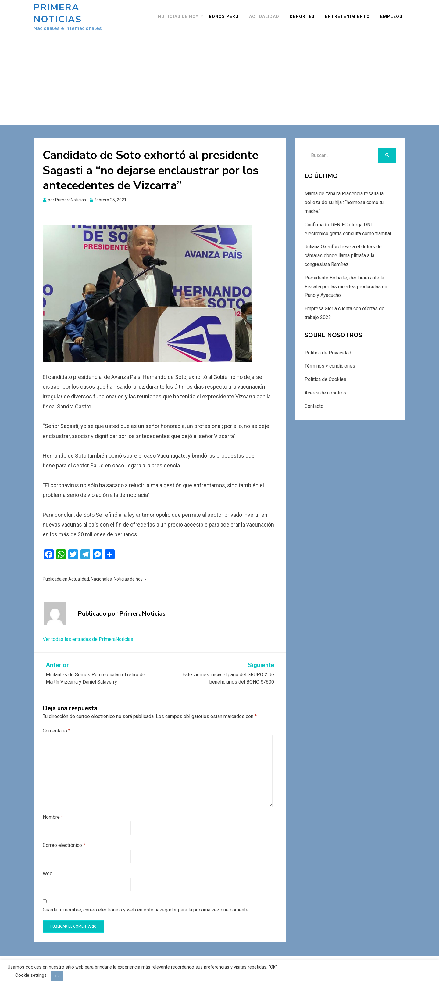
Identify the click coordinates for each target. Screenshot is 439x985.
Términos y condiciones (330, 360)
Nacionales (101, 572)
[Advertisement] (219, 68)
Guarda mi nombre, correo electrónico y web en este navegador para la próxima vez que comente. (146, 904)
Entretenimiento (350, 13)
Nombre (53, 811)
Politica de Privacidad (328, 347)
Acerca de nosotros (325, 387)
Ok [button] (57, 976)
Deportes (305, 13)
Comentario (56, 725)
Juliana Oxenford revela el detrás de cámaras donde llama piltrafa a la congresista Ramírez (343, 249)
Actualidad (267, 13)
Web (47, 867)
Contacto (314, 400)
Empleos (394, 13)
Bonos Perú (227, 13)
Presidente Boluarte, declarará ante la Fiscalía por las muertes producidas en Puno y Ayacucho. (346, 280)
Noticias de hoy (181, 13)
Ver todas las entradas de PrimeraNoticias (88, 633)
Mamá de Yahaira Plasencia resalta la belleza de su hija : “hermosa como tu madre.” (344, 196)
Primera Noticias (82, 10)
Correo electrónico (64, 839)
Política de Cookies (325, 373)
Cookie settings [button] (31, 975)
